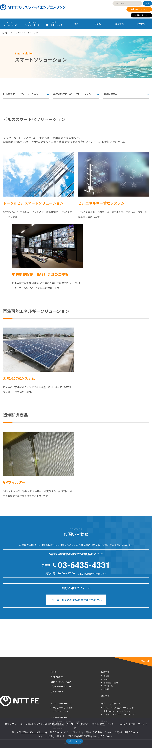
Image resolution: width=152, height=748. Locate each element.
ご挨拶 (106, 676)
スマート (32, 23)
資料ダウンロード (139, 9)
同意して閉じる (74, 741)
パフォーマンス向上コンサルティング (119, 707)
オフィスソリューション (62, 703)
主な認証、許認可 (111, 682)
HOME (4, 32)
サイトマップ (57, 691)
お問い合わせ (141, 15)
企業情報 (119, 23)
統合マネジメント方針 (61, 681)
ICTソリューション (60, 711)
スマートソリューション (62, 717)
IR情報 (106, 689)
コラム (98, 23)
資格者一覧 (108, 686)
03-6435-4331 (84, 565)
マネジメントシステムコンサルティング (120, 714)
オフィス (11, 23)
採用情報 (141, 23)
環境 (54, 23)
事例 (76, 23)
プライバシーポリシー (61, 686)
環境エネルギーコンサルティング (117, 711)
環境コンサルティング (111, 703)
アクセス (107, 679)
